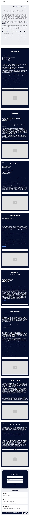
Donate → (15, 88)
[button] (27, 1)
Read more (4, 246)
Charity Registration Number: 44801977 (12, 512)
